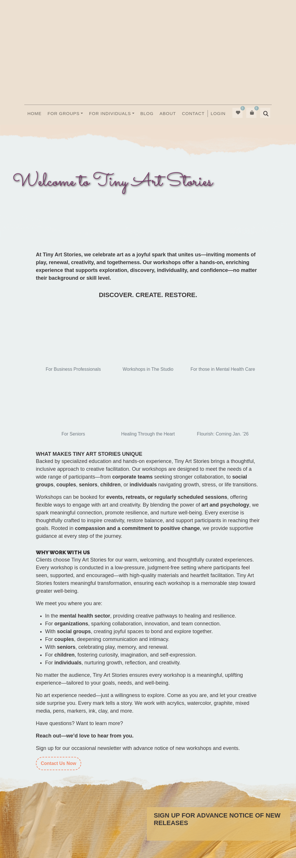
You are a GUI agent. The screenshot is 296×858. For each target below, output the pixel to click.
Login (218, 113)
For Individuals (110, 113)
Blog (147, 113)
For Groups (63, 113)
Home (34, 113)
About (168, 113)
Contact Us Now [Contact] (58, 763)
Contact (193, 113)
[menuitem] (218, 113)
